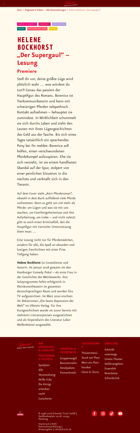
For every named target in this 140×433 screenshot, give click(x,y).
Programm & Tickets (34, 10)
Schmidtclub (113, 383)
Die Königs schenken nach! (46, 389)
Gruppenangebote (72, 358)
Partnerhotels (69, 372)
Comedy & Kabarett (27, 24)
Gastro (53, 29)
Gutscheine (46, 398)
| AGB (54, 424)
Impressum (45, 424)
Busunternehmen (71, 363)
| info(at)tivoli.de (62, 429)
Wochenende (59, 24)
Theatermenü (90, 353)
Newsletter (112, 378)
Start (19, 10)
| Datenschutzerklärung (50, 425)
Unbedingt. (45, 24)
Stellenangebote (115, 368)
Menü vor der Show (37, 29)
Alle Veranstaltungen (56, 10)
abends (21, 29)
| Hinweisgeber (51, 428)
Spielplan (45, 365)
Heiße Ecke (46, 379)
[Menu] (4, 3)
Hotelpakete (68, 368)
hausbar (87, 377)
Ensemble (111, 373)
